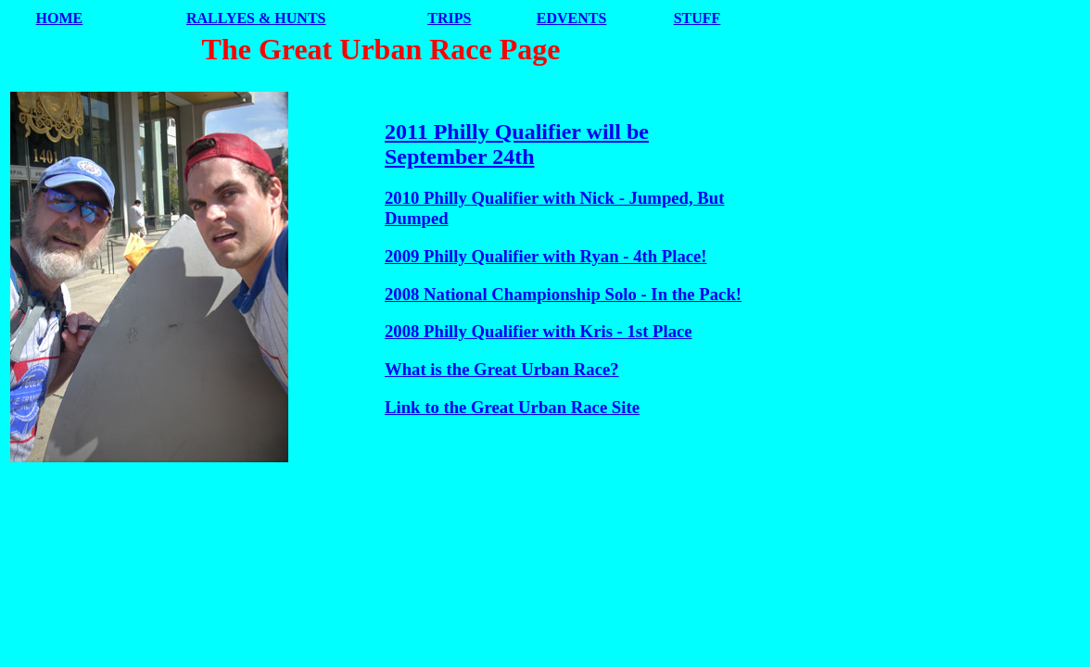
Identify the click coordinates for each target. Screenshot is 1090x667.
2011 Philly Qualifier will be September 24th (517, 144)
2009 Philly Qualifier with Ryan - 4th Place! (546, 256)
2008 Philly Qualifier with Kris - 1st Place (538, 331)
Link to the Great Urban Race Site (512, 407)
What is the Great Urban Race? (502, 369)
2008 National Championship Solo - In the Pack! (563, 294)
